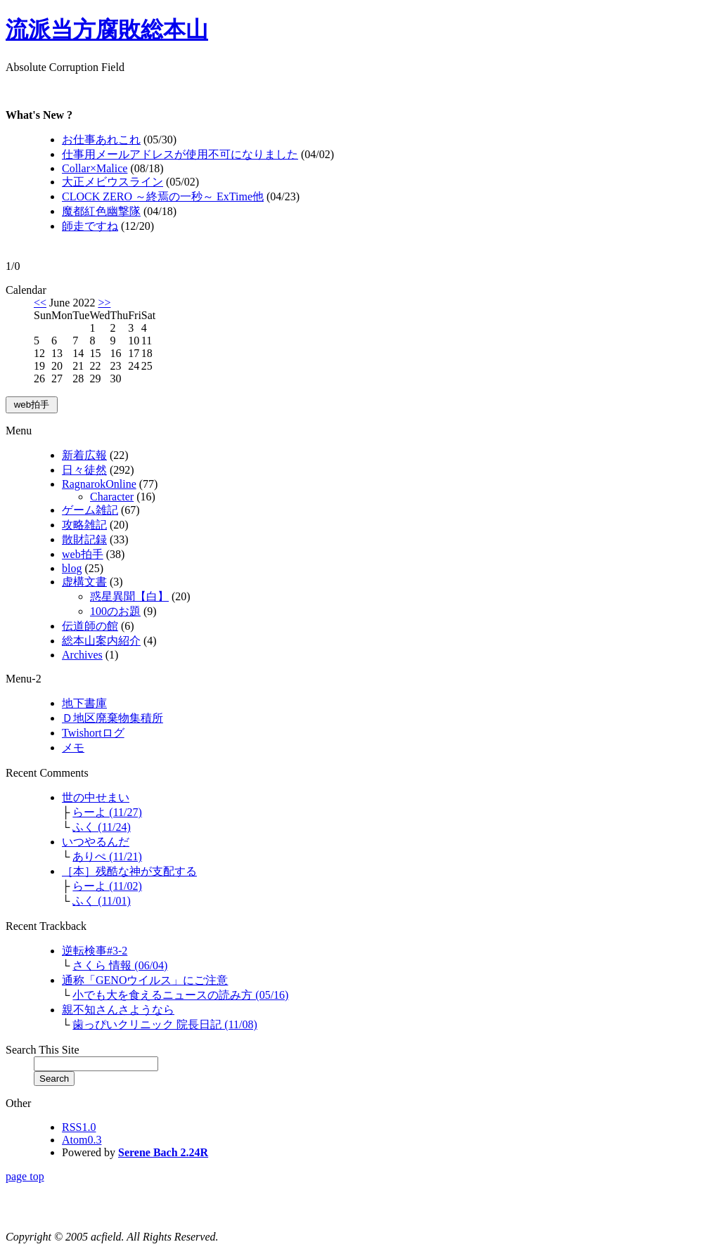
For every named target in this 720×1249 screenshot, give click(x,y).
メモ (73, 747)
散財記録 (84, 539)
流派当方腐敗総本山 (107, 29)
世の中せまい (95, 797)
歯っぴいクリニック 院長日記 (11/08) (164, 1024)
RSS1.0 (79, 1127)
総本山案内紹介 (101, 641)
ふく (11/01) (101, 901)
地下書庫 (84, 703)
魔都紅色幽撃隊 (101, 211)
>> (104, 303)
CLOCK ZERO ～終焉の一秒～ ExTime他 (163, 196)
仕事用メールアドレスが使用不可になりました (180, 154)
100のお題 (115, 611)
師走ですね (90, 226)
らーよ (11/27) (107, 812)
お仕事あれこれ (101, 139)
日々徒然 (84, 470)
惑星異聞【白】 (129, 596)
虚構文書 (84, 582)
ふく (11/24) (101, 827)
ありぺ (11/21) (107, 856)
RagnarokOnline (99, 484)
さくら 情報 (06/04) (119, 965)
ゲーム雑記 (90, 510)
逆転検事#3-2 (94, 951)
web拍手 (82, 554)
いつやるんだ (95, 842)
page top (25, 1176)
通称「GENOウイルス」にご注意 (145, 980)
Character (112, 497)
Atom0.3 (81, 1140)
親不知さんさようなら (118, 1010)
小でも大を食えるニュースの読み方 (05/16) (180, 995)
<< (40, 303)
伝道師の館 (90, 626)
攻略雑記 (84, 525)
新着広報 (84, 455)
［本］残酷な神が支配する (129, 871)
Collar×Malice (94, 168)
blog (72, 568)
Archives (82, 655)
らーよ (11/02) (107, 886)
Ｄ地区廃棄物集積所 (112, 718)
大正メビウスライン (112, 182)
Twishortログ (93, 733)
